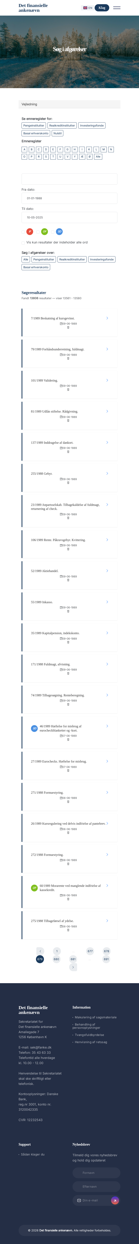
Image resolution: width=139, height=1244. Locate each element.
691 (106, 959)
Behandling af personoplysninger (86, 1026)
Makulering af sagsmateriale (96, 1017)
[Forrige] (40, 951)
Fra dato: (28, 189)
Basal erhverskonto (35, 133)
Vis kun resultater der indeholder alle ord (57, 242)
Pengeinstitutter (33, 125)
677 (90, 951)
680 (56, 959)
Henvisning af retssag (91, 1042)
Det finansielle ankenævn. (56, 1230)
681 (73, 959)
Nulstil (58, 133)
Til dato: (28, 208)
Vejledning (29, 104)
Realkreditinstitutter (62, 125)
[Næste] (73, 967)
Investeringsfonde (92, 125)
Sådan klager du (33, 1154)
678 (106, 951)
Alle (98, 156)
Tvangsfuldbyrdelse (89, 1035)
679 (40, 959)
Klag (102, 7)
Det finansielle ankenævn (33, 8)
